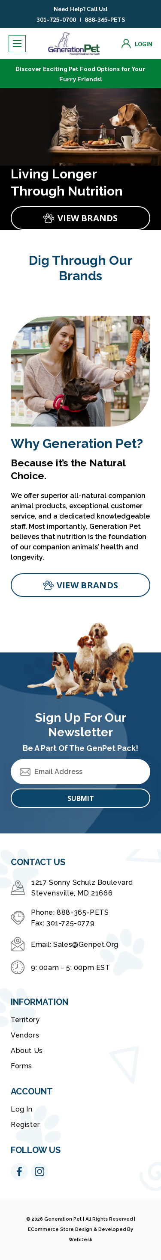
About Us (27, 1051)
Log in (22, 1109)
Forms (21, 1066)
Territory (25, 1020)
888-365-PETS (105, 19)
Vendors (25, 1035)
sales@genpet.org (85, 944)
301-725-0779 (70, 923)
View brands (87, 585)
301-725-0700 (56, 19)
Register (25, 1125)
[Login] (137, 43)
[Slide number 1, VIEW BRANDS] (80, 218)
